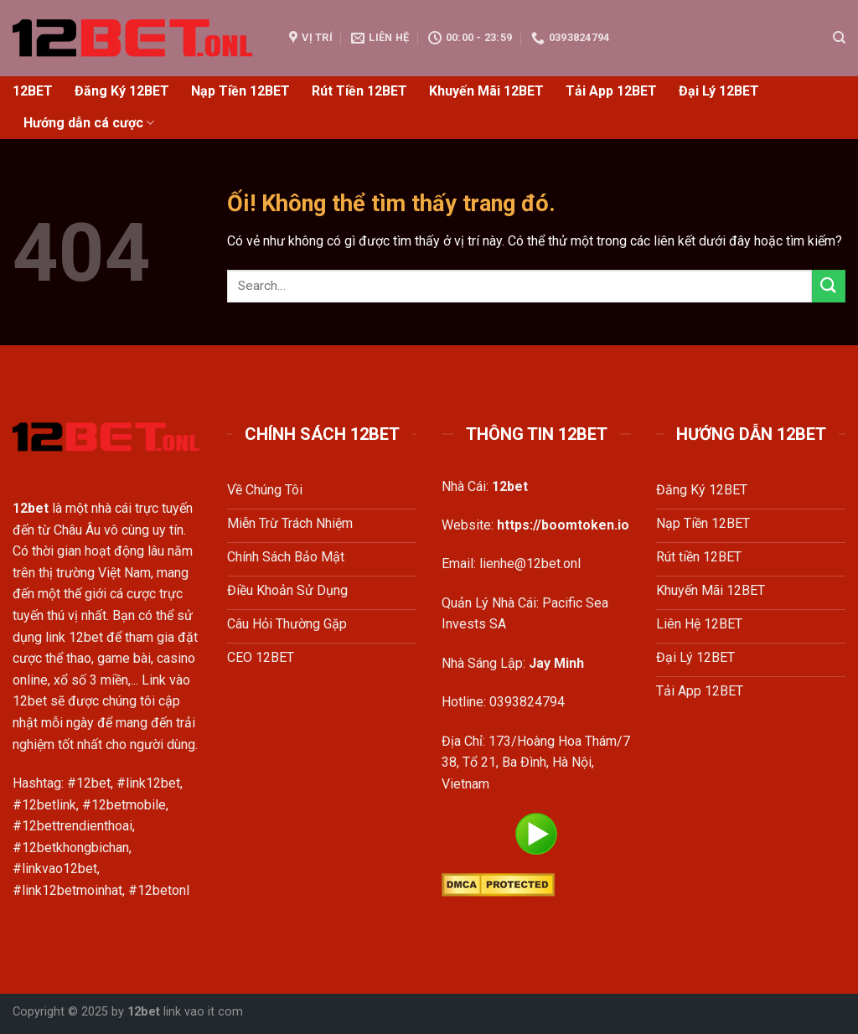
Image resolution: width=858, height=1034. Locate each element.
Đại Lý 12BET (719, 91)
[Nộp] (828, 286)
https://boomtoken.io (563, 525)
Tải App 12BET (611, 91)
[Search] (839, 38)
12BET (33, 91)
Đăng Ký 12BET (122, 91)
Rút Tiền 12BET (359, 91)
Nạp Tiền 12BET (240, 91)
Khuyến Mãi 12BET (486, 91)
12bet (143, 1012)
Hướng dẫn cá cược (88, 123)
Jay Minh (556, 663)
